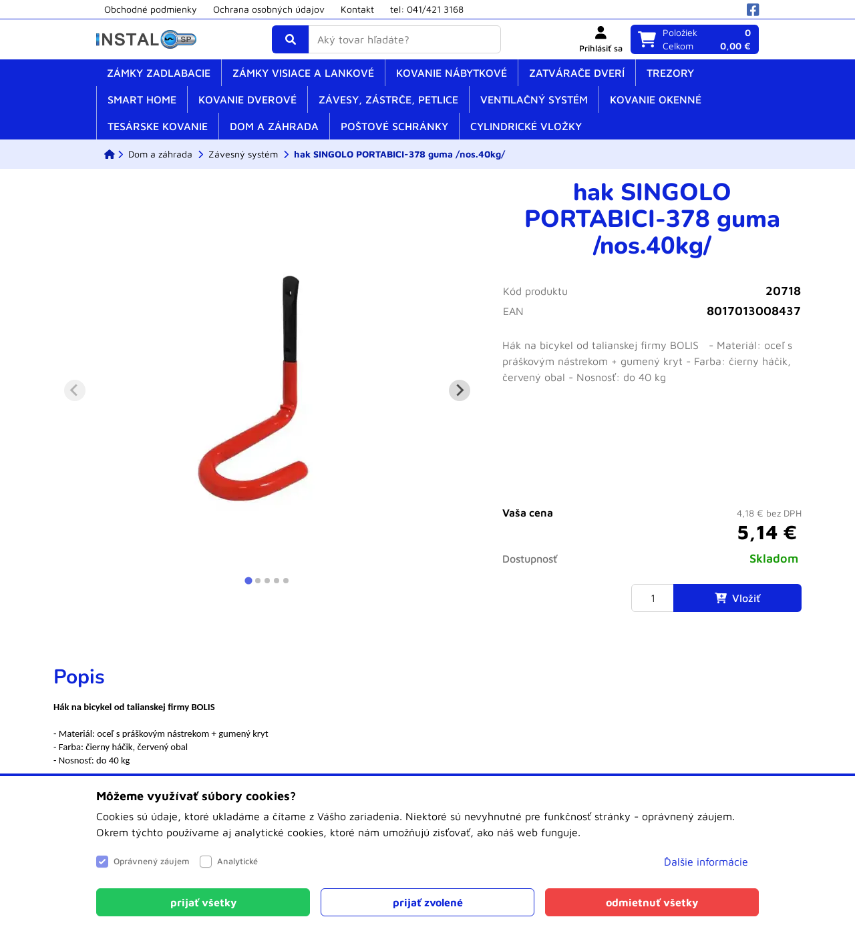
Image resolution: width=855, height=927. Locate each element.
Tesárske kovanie (158, 126)
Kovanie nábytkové (451, 73)
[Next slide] (459, 390)
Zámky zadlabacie (158, 73)
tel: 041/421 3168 (427, 9)
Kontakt (357, 9)
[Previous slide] (75, 390)
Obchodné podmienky (150, 9)
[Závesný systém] (243, 154)
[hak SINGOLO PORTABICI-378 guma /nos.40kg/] (399, 154)
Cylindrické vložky (526, 126)
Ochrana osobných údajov (269, 9)
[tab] (248, 580)
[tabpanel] (427, 716)
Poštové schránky (394, 126)
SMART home (142, 99)
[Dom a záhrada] (160, 154)
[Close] (203, 902)
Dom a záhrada (274, 126)
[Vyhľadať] (290, 39)
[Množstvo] (652, 598)
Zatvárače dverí (577, 73)
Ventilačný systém (534, 99)
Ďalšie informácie (706, 862)
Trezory (670, 73)
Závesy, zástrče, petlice (388, 99)
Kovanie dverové (247, 99)
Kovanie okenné (655, 99)
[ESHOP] (110, 154)
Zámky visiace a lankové (303, 73)
